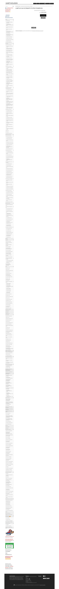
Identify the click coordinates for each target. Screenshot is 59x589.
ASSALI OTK (7, 317)
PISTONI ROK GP (8, 165)
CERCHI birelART (8, 246)
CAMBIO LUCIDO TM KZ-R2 (9, 86)
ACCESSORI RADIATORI (9, 510)
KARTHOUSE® (12, 3)
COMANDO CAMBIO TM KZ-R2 (9, 77)
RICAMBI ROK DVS (8, 150)
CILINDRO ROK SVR (9, 137)
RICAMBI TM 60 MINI (9, 133)
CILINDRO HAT (8, 229)
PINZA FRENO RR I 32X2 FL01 (9, 262)
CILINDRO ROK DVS (9, 151)
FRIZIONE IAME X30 (9, 36)
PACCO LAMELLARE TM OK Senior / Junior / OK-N (9, 94)
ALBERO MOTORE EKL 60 (9, 211)
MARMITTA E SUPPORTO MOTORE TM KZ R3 (9, 62)
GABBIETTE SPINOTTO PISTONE (9, 475)
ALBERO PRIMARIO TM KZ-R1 (9, 120)
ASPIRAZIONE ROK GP (9, 172)
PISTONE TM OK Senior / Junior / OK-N (9, 96)
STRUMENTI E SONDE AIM (9, 358)
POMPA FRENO (8, 290)
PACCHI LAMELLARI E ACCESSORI (9, 493)
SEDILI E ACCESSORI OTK (9, 337)
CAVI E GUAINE (8, 438)
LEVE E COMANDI (8, 444)
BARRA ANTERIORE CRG (9, 270)
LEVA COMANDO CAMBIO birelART (8, 253)
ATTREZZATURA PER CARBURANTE (9, 366)
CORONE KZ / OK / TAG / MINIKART (9, 409)
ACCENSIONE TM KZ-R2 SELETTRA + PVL (9, 72)
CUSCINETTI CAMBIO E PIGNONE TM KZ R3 (9, 59)
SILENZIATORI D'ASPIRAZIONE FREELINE (8, 264)
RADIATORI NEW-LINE (9, 500)
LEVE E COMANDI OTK (9, 322)
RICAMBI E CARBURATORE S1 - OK (9, 396)
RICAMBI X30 (8, 20)
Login (38, 3)
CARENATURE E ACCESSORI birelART (9, 248)
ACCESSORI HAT (8, 231)
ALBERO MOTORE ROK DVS (9, 153)
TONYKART (7, 314)
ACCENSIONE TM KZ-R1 (9, 127)
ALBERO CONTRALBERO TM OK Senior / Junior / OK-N (9, 102)
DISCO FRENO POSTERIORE (8, 284)
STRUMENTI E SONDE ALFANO (9, 360)
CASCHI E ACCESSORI (9, 352)
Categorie (27, 578)
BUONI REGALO (8, 513)
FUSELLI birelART (8, 250)
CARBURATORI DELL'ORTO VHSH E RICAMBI (9, 383)
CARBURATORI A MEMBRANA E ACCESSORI (8, 380)
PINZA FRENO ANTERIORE (8, 292)
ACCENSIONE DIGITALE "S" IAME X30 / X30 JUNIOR (9, 32)
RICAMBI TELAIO (8, 429)
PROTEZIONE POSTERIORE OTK (8, 346)
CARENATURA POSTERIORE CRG (8, 275)
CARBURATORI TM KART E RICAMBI (9, 388)
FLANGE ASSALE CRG (9, 276)
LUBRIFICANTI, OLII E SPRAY (9, 411)
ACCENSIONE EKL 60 (9, 208)
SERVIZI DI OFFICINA (9, 514)
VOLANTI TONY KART (9, 344)
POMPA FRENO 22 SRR (9, 260)
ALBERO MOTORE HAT (9, 232)
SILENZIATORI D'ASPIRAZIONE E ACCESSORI (26, 6)
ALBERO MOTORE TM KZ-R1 (9, 114)
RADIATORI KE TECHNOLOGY (8, 504)
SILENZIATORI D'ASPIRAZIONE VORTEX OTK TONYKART (9, 348)
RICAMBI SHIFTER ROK (9, 178)
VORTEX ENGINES (8, 134)
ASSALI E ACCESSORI (9, 430)
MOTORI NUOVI (8, 523)
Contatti (52, 3)
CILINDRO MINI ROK (9, 191)
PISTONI (7, 473)
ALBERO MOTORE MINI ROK (9, 196)
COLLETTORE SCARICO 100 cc (9, 497)
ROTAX (7, 238)
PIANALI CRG (8, 295)
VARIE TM (7, 130)
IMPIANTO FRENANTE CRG (9, 282)
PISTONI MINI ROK (9, 194)
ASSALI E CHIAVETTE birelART (9, 243)
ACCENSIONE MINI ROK (9, 200)
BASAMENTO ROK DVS (9, 157)
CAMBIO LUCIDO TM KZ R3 (9, 64)
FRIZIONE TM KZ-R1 (9, 117)
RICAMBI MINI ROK (9, 190)
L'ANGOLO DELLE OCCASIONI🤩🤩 (8, 516)
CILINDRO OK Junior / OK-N (9, 91)
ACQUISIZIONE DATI (9, 356)
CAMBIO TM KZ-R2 (9, 79)
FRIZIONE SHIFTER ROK (9, 184)
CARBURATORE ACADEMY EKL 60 (8, 214)
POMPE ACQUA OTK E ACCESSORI (9, 332)
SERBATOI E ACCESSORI (9, 464)
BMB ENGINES (8, 203)
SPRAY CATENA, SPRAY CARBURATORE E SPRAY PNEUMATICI (9, 416)
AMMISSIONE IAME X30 (9, 29)
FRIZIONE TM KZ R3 (9, 54)
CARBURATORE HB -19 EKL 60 (9, 216)
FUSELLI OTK (8, 327)
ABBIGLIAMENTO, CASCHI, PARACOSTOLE (9, 351)
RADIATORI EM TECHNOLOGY (8, 502)
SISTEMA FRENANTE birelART (9, 258)
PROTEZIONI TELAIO (9, 470)
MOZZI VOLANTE (8, 451)
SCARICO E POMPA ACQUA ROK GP (9, 174)
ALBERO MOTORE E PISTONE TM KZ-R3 (9, 48)
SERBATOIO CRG (8, 300)
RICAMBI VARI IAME (9, 42)
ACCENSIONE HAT (9, 228)
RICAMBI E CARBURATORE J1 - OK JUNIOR (9, 393)
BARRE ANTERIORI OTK (9, 318)
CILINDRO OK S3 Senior (9, 89)
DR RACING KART (8, 309)
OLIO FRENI (7, 414)
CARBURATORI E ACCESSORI (8, 373)
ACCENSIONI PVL (8, 486)
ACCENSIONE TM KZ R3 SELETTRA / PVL (9, 50)
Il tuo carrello (42, 3)
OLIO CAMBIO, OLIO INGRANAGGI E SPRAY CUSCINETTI (9, 419)
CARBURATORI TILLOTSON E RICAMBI (9, 377)
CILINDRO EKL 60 (8, 217)
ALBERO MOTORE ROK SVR (9, 140)
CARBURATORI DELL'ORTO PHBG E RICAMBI (9, 386)
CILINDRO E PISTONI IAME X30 (9, 22)
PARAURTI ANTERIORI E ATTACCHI (9, 455)
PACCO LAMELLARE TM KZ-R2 (9, 74)
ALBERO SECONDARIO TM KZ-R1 (9, 122)
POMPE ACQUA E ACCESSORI (8, 509)
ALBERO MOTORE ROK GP (9, 167)
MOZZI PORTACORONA (9, 445)
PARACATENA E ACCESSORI (8, 453)
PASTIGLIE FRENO (8, 456)
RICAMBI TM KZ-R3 (8, 44)
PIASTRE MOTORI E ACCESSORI (8, 480)
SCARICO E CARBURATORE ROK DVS (9, 160)
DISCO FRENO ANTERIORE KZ (8, 289)
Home (35, 3)
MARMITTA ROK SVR (9, 144)
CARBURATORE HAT (9, 233)
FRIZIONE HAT (8, 237)
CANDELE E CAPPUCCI (9, 371)
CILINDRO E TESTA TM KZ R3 (9, 46)
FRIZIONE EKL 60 (8, 220)
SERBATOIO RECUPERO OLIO (9, 495)
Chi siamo (47, 3)
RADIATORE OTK (8, 340)
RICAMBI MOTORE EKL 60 (9, 207)
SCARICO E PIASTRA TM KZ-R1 (9, 129)
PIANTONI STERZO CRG (9, 296)
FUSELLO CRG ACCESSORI (8, 279)
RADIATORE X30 (8, 40)
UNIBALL (7, 466)
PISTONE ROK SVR (9, 138)
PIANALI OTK (8, 341)
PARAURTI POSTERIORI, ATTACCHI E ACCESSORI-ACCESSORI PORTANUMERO (9, 403)
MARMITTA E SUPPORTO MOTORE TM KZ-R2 (9, 83)
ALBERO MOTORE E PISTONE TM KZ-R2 (9, 70)
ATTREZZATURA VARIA (9, 364)
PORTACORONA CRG (9, 299)
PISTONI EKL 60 (8, 223)
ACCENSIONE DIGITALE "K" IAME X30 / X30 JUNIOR (9, 35)
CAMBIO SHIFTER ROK (9, 186)
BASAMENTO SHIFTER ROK (9, 182)
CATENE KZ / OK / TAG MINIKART (9, 407)
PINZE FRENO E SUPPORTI (8, 460)
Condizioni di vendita (28, 580)
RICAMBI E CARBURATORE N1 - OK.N (9, 391)
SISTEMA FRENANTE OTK (9, 335)
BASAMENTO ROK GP (9, 168)
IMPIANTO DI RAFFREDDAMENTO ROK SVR (9, 147)
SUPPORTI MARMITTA (9, 303)
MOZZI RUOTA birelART (9, 251)
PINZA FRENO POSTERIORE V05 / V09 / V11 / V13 (9, 286)
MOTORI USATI (8, 519)
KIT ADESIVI (7, 405)
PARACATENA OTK (8, 333)
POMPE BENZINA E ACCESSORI (9, 485)
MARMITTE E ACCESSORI (9, 491)
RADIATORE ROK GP (9, 177)
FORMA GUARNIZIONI (9, 422)
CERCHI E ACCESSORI (9, 439)
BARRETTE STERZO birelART (8, 245)
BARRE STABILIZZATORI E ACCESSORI (9, 435)
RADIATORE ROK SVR (9, 148)
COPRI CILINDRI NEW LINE (9, 527)
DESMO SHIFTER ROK (9, 187)
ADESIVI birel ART (8, 241)
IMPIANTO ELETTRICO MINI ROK (9, 198)
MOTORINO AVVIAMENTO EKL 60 (9, 222)
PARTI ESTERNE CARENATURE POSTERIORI (8, 400)
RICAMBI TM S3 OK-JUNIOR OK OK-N (9, 88)
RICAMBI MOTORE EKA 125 (9, 205)
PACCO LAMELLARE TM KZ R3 (9, 53)
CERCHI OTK (8, 321)
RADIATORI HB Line (8, 505)
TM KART (7, 43)
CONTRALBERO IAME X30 (9, 27)
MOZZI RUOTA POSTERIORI (8, 449)
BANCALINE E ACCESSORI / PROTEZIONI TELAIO (9, 433)
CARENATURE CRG (8, 273)
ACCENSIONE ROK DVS (9, 156)
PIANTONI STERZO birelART (8, 255)
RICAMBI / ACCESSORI (9, 520)
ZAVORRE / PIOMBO (9, 469)
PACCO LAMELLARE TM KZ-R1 (9, 116)
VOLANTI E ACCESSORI (9, 468)
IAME (6, 19)
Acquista (43, 15)
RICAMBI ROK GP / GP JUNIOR (9, 162)
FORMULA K (7, 310)
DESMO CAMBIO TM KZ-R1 (9, 125)
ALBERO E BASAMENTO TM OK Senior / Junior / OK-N (9, 99)
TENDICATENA (8, 304)
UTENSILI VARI (8, 367)
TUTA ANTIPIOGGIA (9, 355)
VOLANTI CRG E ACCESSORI (8, 306)
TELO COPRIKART (8, 465)
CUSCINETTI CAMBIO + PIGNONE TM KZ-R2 (9, 81)
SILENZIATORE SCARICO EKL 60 (8, 225)
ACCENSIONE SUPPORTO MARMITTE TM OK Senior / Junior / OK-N (9, 104)
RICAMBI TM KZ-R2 (8, 66)
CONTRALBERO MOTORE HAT (8, 235)
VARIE (6, 511)
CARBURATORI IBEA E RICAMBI (9, 375)
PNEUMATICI (7, 426)
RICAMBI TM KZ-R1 (8, 109)
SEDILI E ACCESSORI (9, 462)
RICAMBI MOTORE (17, 6)
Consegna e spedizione (29, 581)
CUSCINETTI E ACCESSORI (8, 441)
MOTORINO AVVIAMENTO (8, 489)
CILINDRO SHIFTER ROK (9, 180)
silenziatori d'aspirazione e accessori (37, 30)
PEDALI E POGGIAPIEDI (9, 461)
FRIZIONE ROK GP (9, 171)
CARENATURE (8, 397)
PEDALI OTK (8, 328)
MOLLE (7, 425)
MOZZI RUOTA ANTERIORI (8, 447)
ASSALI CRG (7, 269)
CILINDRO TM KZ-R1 (9, 110)
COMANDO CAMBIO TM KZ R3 (9, 56)
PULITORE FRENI (8, 421)
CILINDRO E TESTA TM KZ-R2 (9, 68)
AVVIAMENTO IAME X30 (9, 39)
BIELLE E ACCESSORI (9, 478)
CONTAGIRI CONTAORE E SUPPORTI (9, 362)
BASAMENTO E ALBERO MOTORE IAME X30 (9, 25)
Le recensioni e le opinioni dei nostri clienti (31, 582)
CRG (6, 266)
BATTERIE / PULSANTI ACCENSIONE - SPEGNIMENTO (9, 370)
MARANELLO (7, 313)
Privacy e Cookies (28, 579)
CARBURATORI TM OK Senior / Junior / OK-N (9, 107)
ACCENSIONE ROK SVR (9, 143)
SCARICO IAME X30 (9, 38)
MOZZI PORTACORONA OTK (9, 325)
